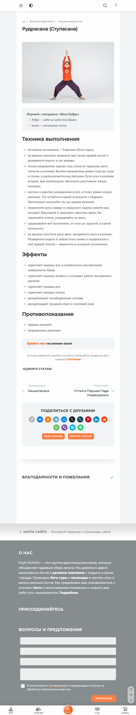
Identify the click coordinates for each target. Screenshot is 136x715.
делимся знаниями (68, 572)
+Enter (74, 359)
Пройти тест (36, 343)
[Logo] (68, 5)
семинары (79, 577)
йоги (37, 587)
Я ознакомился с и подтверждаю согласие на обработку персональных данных (65, 687)
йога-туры (58, 577)
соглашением (58, 685)
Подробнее (68, 592)
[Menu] (21, 5)
